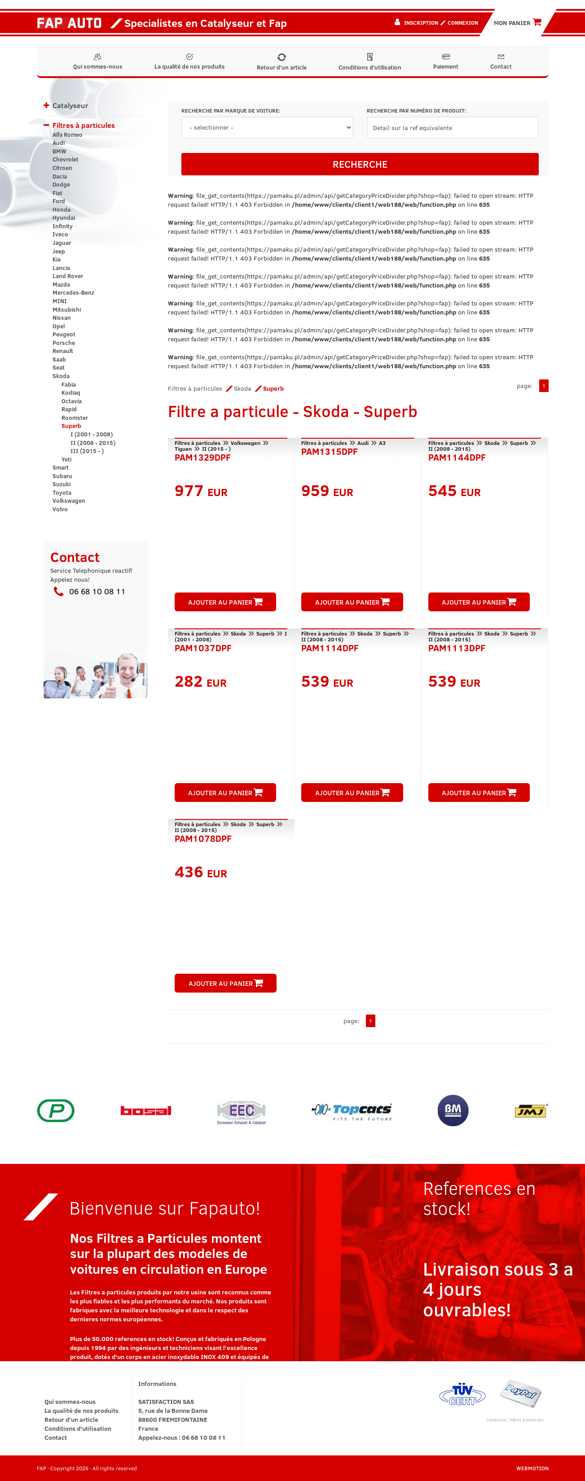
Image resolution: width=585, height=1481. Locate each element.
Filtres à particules (84, 125)
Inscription (421, 22)
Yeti (66, 459)
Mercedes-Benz (73, 292)
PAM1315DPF (329, 450)
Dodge (61, 184)
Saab (59, 359)
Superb (71, 426)
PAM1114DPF (330, 646)
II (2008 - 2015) (92, 443)
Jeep (59, 251)
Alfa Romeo (68, 135)
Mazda (61, 284)
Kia (57, 259)
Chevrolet (66, 159)
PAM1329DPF (203, 456)
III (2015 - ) (87, 451)
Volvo (60, 509)
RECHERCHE (360, 163)
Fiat (57, 193)
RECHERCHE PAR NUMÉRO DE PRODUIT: (416, 110)
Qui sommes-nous (98, 61)
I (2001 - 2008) (91, 434)
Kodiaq (71, 392)
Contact (501, 61)
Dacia (60, 176)
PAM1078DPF (203, 837)
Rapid (69, 409)
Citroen (62, 168)
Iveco (60, 234)
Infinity (63, 226)
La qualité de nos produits (189, 61)
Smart (61, 467)
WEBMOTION (532, 1468)
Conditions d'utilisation (370, 62)
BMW (59, 151)
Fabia (69, 384)
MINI (60, 301)
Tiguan (183, 448)
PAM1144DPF (457, 456)
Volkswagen (69, 501)
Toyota (62, 492)
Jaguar (62, 243)
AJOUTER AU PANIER (225, 601)
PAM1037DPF (203, 646)
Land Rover (68, 276)
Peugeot (64, 334)
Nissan (62, 318)
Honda (61, 209)
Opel (59, 326)
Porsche (64, 343)
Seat (59, 367)
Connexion (463, 22)
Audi (59, 143)
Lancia (61, 268)
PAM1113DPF (456, 646)
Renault (63, 351)
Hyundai (64, 217)
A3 (382, 442)
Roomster (75, 418)
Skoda (61, 376)
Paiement (445, 61)
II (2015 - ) (216, 448)
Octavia (72, 401)
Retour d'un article (282, 62)
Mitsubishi (67, 309)
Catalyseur (70, 105)
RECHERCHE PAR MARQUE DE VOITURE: (230, 110)
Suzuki (61, 484)
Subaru (62, 476)
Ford (59, 201)
